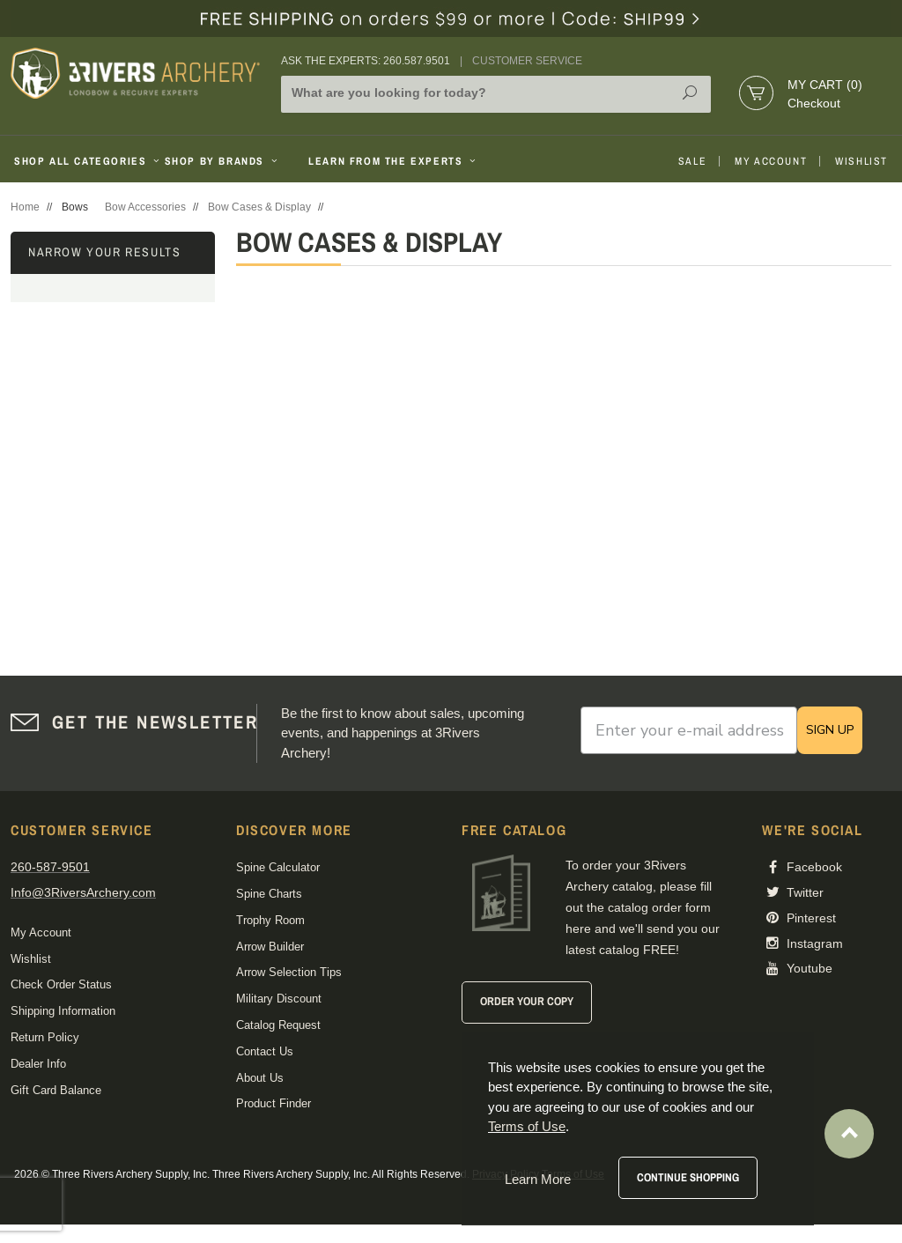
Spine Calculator (278, 867)
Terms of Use (527, 1126)
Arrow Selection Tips (289, 972)
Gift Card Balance (56, 1090)
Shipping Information (63, 1010)
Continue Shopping (688, 1177)
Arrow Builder (270, 946)
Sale (692, 161)
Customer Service (527, 61)
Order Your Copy (526, 1001)
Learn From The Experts (393, 161)
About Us (260, 1077)
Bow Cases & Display (259, 207)
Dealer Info (38, 1063)
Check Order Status (61, 984)
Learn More (538, 1179)
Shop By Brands (223, 161)
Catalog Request (278, 1025)
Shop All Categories (82, 161)
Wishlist (861, 161)
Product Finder (273, 1103)
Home (25, 207)
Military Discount (279, 998)
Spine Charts (269, 893)
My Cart (824, 85)
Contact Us (264, 1051)
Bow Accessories (145, 207)
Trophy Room (270, 920)
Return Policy (45, 1037)
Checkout (813, 103)
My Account (771, 161)
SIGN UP (830, 729)
